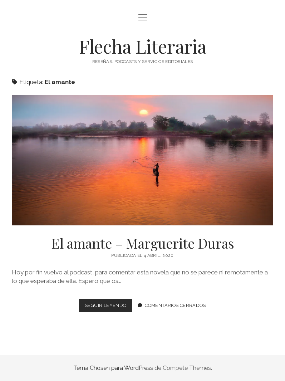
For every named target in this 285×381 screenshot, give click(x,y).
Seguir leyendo (108, 307)
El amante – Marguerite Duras (142, 160)
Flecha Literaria (142, 46)
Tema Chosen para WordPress (113, 368)
